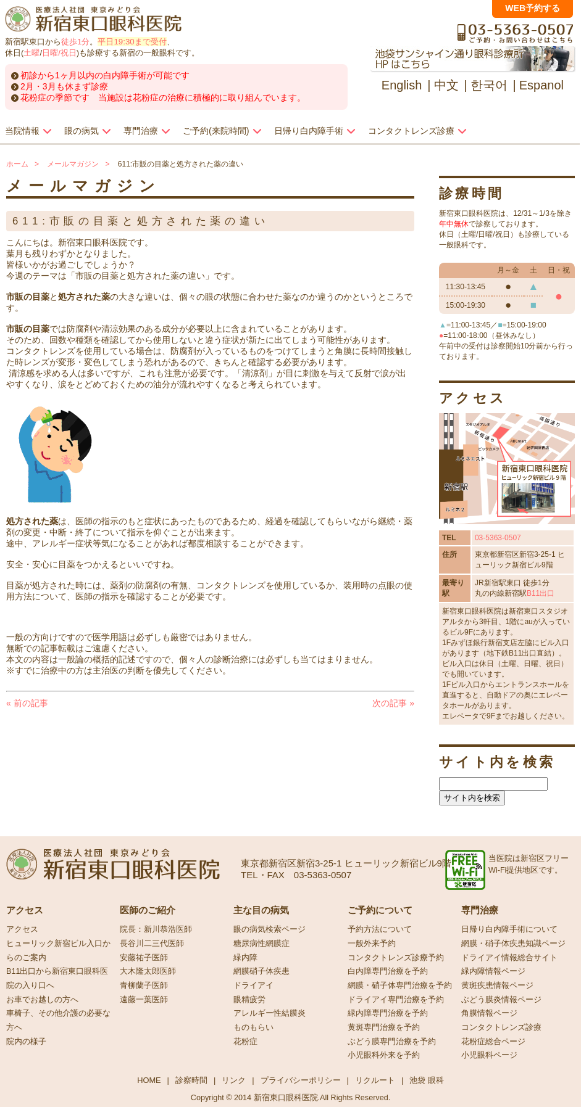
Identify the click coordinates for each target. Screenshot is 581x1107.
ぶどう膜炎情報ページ (501, 999)
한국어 (489, 85)
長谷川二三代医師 (152, 943)
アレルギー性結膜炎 (269, 1013)
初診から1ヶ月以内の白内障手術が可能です (105, 75)
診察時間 (191, 1080)
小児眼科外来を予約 (384, 1055)
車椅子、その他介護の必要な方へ (58, 1020)
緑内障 (245, 957)
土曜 (31, 52)
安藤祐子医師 (144, 957)
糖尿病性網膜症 (261, 943)
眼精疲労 (249, 999)
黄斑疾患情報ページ (497, 985)
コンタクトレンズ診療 (501, 1027)
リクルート (375, 1080)
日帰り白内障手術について (509, 929)
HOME (149, 1080)
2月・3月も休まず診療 (64, 86)
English (402, 85)
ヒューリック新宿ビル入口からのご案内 (58, 950)
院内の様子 (26, 1041)
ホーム (17, 164)
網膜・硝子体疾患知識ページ (513, 943)
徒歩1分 (75, 41)
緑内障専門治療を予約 (388, 1013)
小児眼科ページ (489, 1055)
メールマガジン (73, 164)
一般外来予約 (372, 943)
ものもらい (253, 1027)
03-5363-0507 (498, 537)
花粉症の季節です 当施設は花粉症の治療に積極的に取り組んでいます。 (163, 97)
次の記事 (393, 703)
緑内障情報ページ (493, 971)
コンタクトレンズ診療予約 (396, 957)
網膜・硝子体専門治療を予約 (400, 985)
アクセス (22, 929)
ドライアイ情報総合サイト (509, 957)
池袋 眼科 (426, 1080)
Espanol (541, 85)
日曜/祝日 (59, 52)
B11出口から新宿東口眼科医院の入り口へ (57, 978)
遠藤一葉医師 (144, 999)
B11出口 (540, 593)
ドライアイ (253, 985)
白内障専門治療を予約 (388, 971)
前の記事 (27, 703)
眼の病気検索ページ (269, 929)
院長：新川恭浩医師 (156, 929)
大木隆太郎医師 (148, 971)
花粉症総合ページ (493, 1041)
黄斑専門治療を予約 (384, 1027)
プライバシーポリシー (301, 1080)
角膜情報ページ (489, 1013)
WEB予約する (532, 8)
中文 (446, 85)
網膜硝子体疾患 (261, 971)
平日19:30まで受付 (132, 41)
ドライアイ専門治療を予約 (396, 999)
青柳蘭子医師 (144, 985)
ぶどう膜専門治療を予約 (392, 1041)
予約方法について (380, 929)
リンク (234, 1080)
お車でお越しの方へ (42, 999)
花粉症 (245, 1041)
